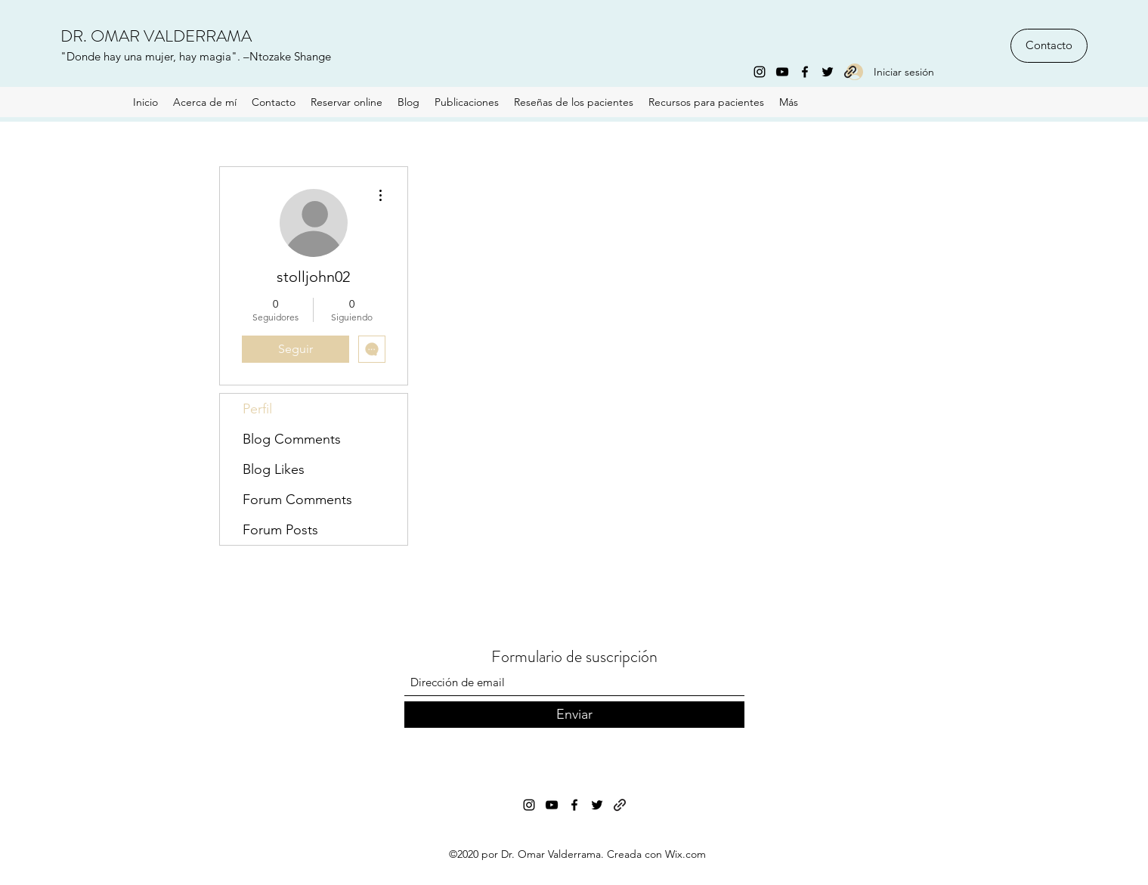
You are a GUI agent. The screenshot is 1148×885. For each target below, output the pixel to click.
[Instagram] (759, 71)
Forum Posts (280, 529)
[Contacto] (1049, 46)
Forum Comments (297, 499)
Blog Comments (292, 439)
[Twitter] (827, 71)
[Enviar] (574, 714)
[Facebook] (804, 71)
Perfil (257, 409)
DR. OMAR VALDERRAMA (156, 36)
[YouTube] (782, 71)
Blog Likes (274, 469)
